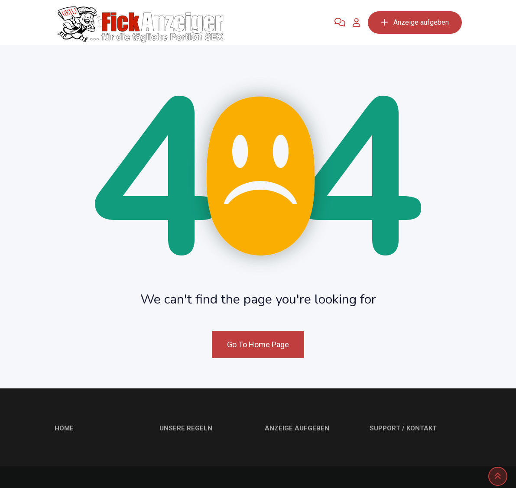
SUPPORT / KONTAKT (403, 428)
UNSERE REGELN (185, 428)
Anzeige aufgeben (415, 22)
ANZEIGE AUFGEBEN (297, 428)
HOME (64, 428)
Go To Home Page (258, 344)
